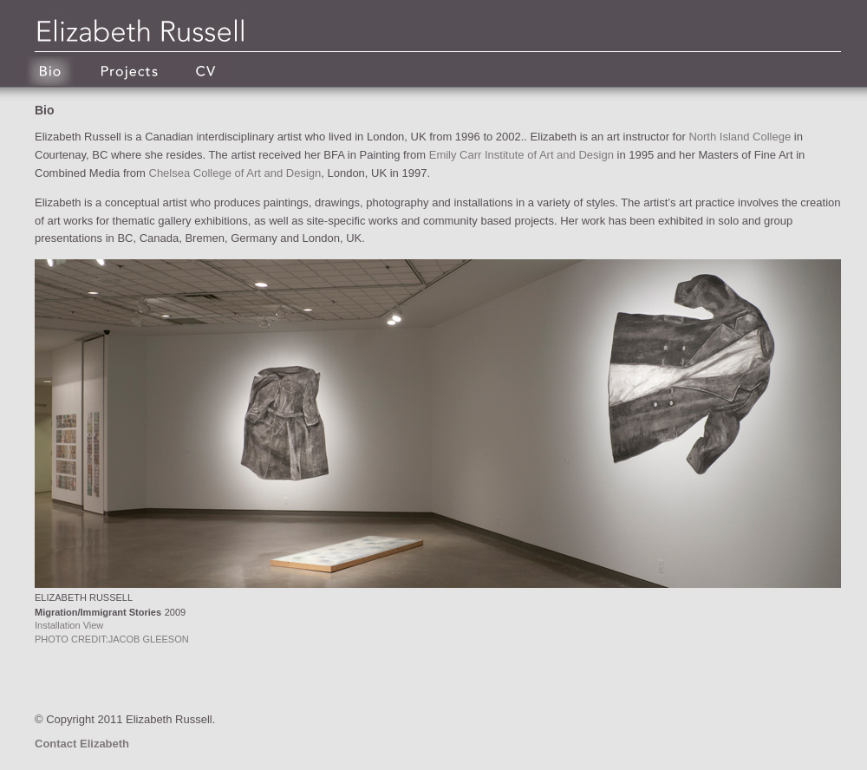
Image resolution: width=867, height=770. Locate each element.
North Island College (739, 136)
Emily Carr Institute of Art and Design (521, 154)
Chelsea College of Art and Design (235, 172)
